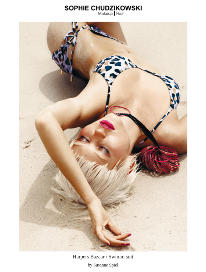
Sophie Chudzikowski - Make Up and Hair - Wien (103, 11)
